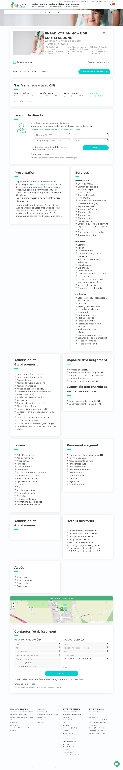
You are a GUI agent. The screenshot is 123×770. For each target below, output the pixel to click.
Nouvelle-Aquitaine (69, 747)
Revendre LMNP (92, 1)
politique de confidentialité (44, 158)
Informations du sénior (28, 639)
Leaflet (92, 621)
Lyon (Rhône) (93, 717)
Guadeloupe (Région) (70, 728)
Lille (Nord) (92, 714)
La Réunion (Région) (69, 739)
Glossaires (13, 720)
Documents (67, 1)
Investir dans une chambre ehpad (21, 717)
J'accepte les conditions (79, 658)
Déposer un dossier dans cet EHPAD (94, 72)
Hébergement (39, 5)
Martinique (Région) (69, 741)
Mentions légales (53, 767)
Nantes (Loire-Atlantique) (97, 722)
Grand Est (66, 725)
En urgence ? (26, 662)
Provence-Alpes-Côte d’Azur (72, 755)
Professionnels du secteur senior (47, 714)
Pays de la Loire (68, 752)
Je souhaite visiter (28, 666)
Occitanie (66, 749)
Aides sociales (56, 5)
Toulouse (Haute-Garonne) (97, 733)
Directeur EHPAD (42, 712)
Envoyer (96, 148)
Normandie (66, 744)
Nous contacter (65, 767)
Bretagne (66, 717)
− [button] (13, 606)
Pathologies (72, 5)
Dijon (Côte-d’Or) (94, 712)
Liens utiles (14, 722)
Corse (64, 722)
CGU (70, 667)
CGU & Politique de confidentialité (35, 767)
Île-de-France (67, 736)
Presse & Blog (41, 717)
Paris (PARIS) (93, 725)
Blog (60, 1)
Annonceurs (40, 722)
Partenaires (14, 725)
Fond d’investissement (44, 720)
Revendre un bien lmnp (18, 714)
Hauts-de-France (68, 733)
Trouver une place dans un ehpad (21, 712)
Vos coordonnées (74, 639)
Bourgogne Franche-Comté (72, 714)
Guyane (65, 730)
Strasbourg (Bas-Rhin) (96, 730)
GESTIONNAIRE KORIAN (43, 184)
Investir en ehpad (79, 1)
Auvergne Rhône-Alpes (70, 712)
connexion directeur (106, 1)
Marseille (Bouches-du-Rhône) (99, 720)
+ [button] (13, 603)
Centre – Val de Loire (69, 720)
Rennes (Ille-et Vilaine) (96, 728)
